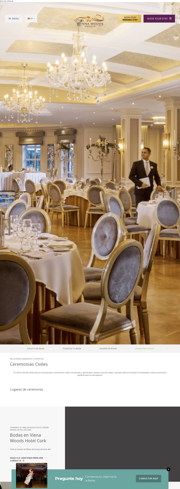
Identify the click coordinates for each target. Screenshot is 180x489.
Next (167, 348)
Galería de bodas (108, 348)
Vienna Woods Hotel (90, 21)
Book (157, 18)
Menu (15, 18)
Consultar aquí (148, 479)
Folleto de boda (35, 348)
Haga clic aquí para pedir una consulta (26, 459)
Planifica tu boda (72, 348)
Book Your (130, 18)
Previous (13, 348)
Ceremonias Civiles (144, 348)
